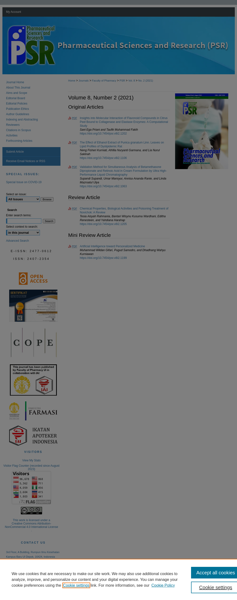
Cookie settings (76, 585)
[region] (118, 579)
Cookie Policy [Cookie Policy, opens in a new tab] (163, 585)
